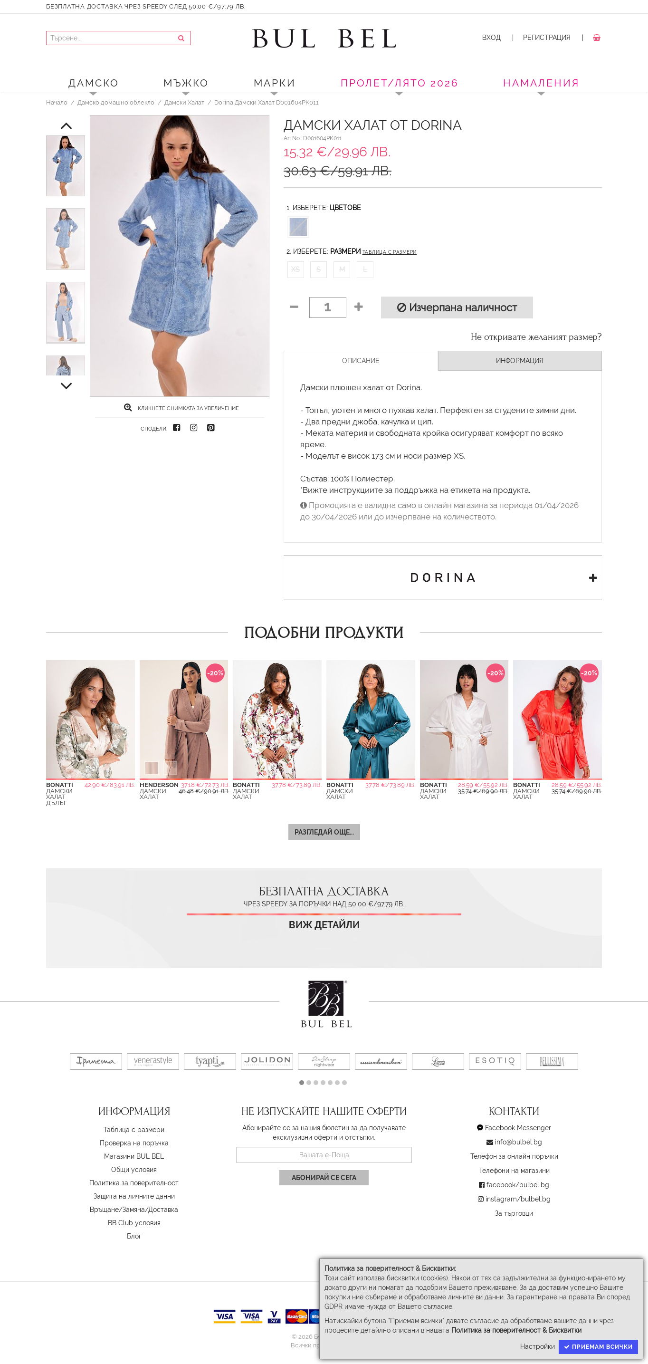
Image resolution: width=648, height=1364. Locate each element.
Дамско (93, 83)
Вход (491, 37)
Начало (56, 102)
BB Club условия (134, 1223)
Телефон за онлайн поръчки (514, 1156)
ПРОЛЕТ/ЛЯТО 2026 (400, 83)
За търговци (514, 1213)
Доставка (163, 1209)
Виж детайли (324, 925)
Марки (275, 83)
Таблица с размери (389, 252)
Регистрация (547, 37)
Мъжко (186, 83)
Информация (519, 361)
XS (295, 269)
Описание (361, 361)
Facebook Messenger (518, 1128)
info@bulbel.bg (518, 1142)
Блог (134, 1236)
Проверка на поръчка (134, 1143)
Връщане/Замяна (117, 1209)
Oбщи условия (134, 1169)
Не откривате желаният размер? (536, 337)
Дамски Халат (184, 102)
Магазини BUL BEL (134, 1156)
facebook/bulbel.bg (517, 1185)
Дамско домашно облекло (115, 102)
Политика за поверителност (134, 1183)
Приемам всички (598, 1347)
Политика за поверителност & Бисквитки (516, 1330)
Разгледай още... (324, 832)
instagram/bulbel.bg (518, 1199)
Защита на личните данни (134, 1196)
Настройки (537, 1346)
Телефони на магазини (514, 1170)
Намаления (541, 83)
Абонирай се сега (324, 1177)
